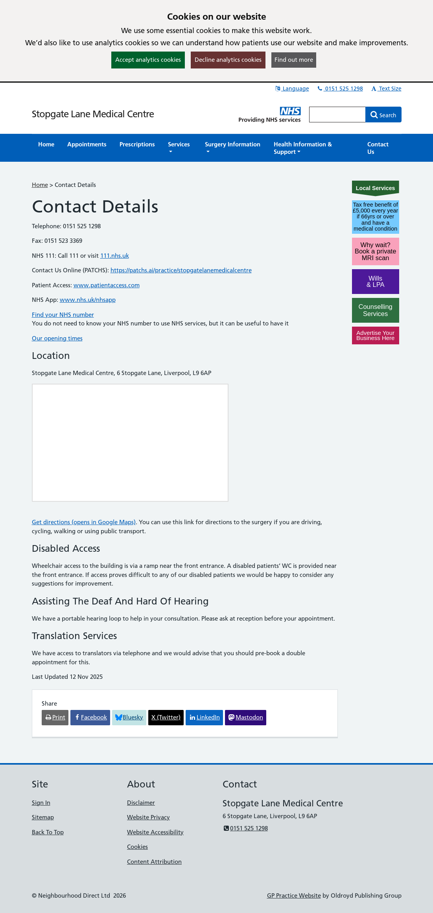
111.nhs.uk (114, 255)
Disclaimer (141, 802)
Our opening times (57, 338)
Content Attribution (154, 861)
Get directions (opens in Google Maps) (84, 522)
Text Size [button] (386, 88)
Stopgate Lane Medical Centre (93, 114)
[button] (180, 148)
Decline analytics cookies (228, 59)
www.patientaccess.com (107, 285)
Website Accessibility (155, 832)
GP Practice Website (294, 895)
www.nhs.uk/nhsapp (88, 299)
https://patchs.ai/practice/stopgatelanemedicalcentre (181, 270)
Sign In (41, 802)
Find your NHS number (63, 314)
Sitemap (43, 817)
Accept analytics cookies (148, 59)
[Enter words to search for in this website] (337, 114)
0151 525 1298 (340, 88)
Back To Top (48, 832)
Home (40, 185)
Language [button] (291, 88)
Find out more (294, 59)
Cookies (137, 846)
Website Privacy (148, 817)
